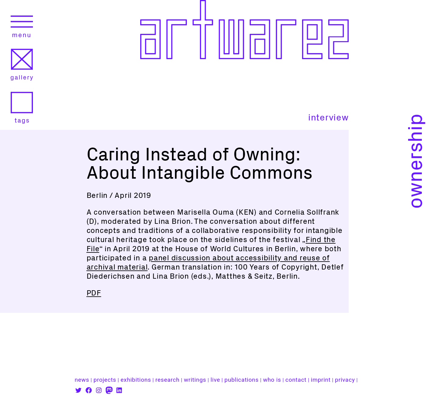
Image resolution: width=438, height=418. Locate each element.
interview (328, 117)
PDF (94, 293)
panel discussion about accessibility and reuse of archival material (208, 262)
